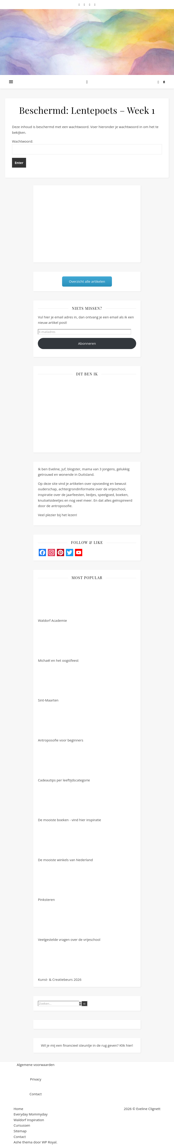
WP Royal (49, 1142)
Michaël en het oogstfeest (58, 643)
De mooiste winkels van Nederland (65, 842)
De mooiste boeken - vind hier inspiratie (69, 802)
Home (18, 1108)
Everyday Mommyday (31, 1114)
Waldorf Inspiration (29, 1120)
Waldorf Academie (55, 603)
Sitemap (20, 1131)
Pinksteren (55, 882)
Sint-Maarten (55, 682)
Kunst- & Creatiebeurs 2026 (59, 962)
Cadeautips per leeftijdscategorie (64, 762)
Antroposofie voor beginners (60, 722)
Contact (20, 1136)
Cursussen (22, 1125)
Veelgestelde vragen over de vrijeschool (69, 922)
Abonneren (87, 343)
